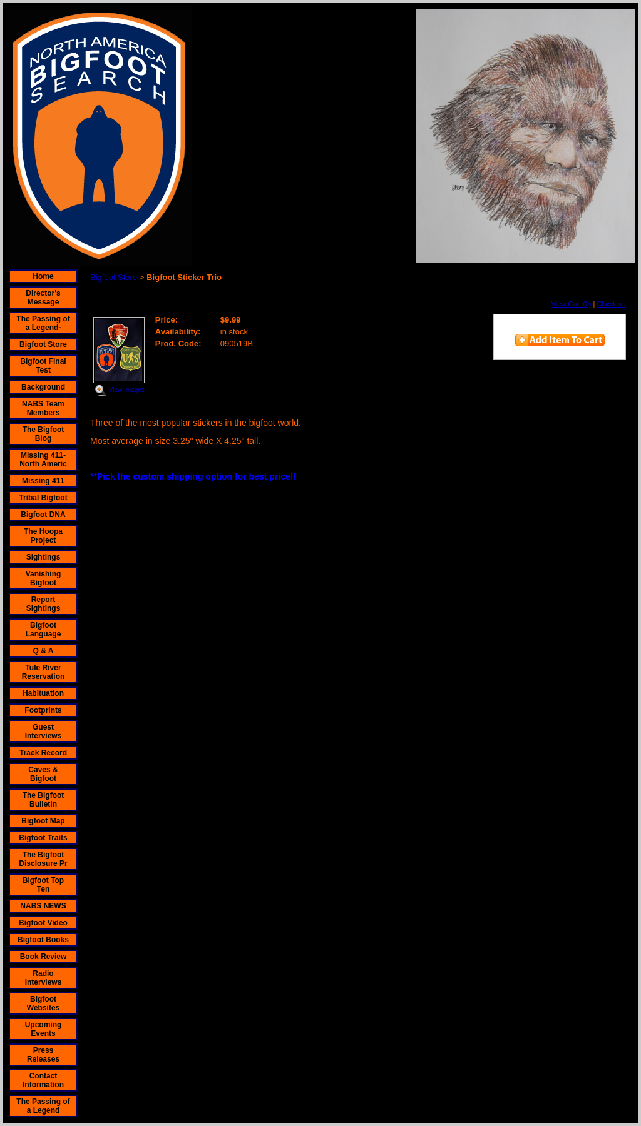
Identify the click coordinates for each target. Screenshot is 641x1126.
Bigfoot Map (42, 821)
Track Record (43, 752)
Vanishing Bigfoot (43, 578)
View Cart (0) (571, 304)
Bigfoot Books (43, 939)
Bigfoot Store (43, 344)
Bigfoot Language (43, 629)
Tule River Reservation (43, 672)
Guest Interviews (43, 731)
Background (43, 387)
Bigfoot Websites (43, 1003)
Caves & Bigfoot (43, 774)
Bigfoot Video (43, 922)
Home (43, 276)
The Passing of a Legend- (42, 323)
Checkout (611, 304)
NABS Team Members (43, 408)
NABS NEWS (43, 906)
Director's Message (43, 297)
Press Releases (43, 1054)
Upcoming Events (43, 1029)
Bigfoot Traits (43, 837)
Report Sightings (43, 604)
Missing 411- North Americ (43, 459)
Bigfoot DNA (43, 514)
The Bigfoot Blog (43, 434)
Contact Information (43, 1080)
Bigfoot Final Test (43, 365)
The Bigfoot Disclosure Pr (43, 859)
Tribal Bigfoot (43, 497)
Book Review (43, 956)
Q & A (43, 650)
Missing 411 (43, 480)
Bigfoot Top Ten (43, 884)
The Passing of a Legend (42, 1106)
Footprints (42, 710)
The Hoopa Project (43, 536)
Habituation (43, 693)
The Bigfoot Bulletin (43, 799)
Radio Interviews (43, 978)
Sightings (43, 557)
